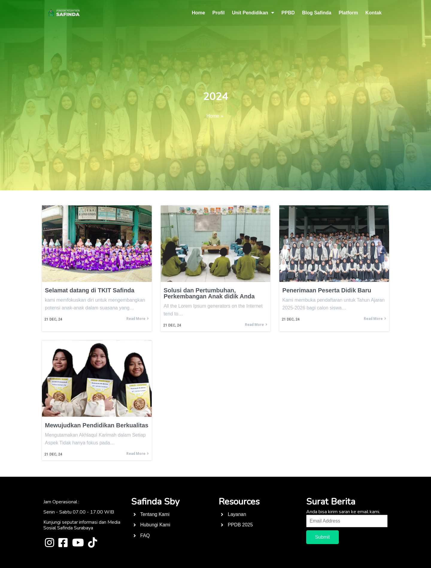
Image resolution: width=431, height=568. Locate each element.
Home (213, 116)
